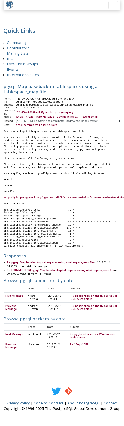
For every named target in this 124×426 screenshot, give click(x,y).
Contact (111, 403)
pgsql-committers (27, 124)
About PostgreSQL (83, 403)
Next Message (14, 296)
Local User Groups (22, 64)
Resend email (89, 116)
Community (17, 42)
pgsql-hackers (48, 124)
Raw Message (45, 116)
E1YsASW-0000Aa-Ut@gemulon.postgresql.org (45, 112)
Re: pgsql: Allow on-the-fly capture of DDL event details (94, 297)
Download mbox (67, 116)
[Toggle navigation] (113, 5)
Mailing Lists (18, 53)
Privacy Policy (18, 403)
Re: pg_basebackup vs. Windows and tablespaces (93, 336)
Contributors (18, 47)
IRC (10, 58)
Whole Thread (24, 116)
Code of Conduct (48, 403)
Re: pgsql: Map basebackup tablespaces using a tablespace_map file (50, 262)
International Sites (23, 74)
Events (13, 69)
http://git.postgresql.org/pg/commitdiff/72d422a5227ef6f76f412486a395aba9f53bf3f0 (64, 197)
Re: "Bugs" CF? (79, 344)
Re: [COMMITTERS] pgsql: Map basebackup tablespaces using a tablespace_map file (60, 270)
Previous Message (11, 307)
